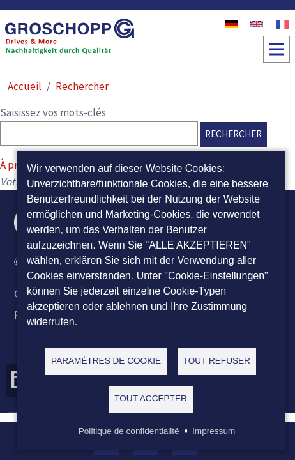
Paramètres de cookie (106, 360)
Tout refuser (216, 360)
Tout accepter (150, 398)
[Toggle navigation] (276, 49)
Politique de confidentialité (129, 431)
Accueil (25, 86)
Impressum (213, 431)
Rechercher (82, 86)
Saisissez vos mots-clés (53, 112)
